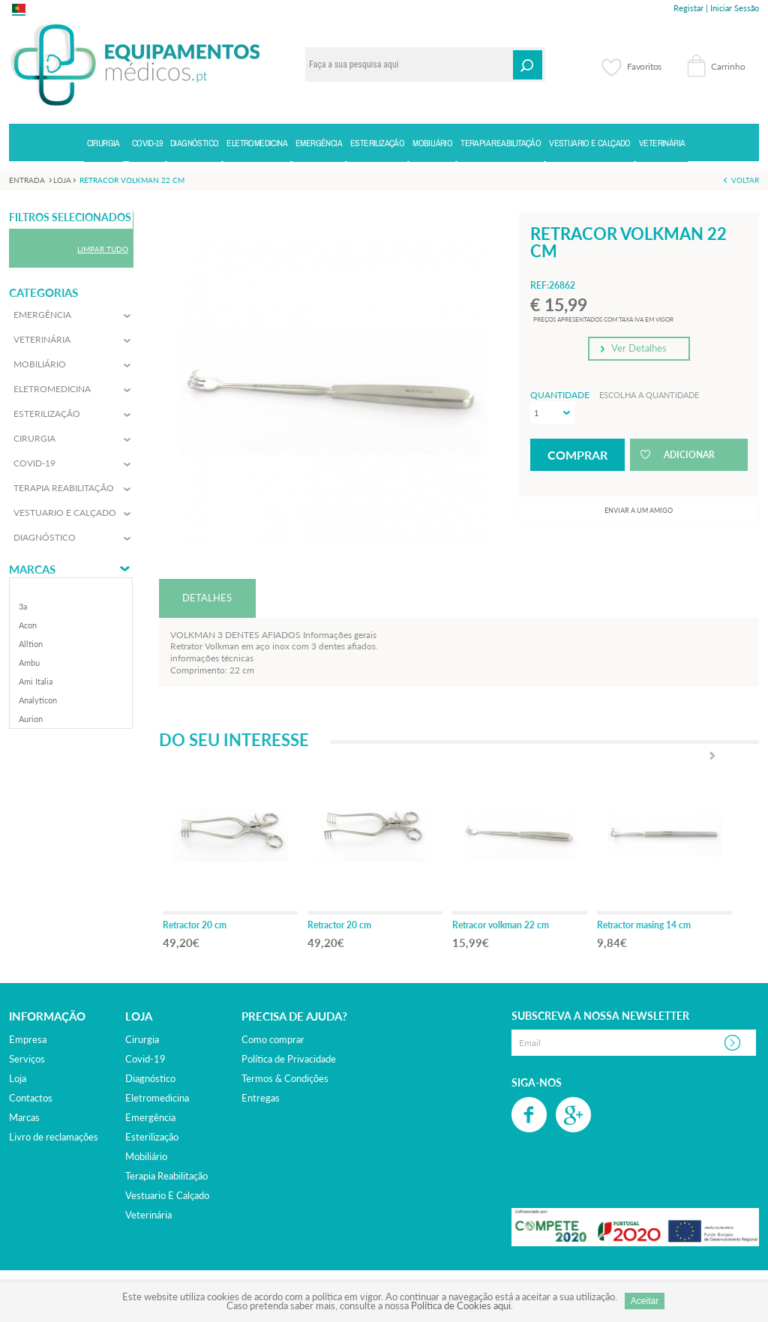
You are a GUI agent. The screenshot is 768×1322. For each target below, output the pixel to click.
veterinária (148, 1215)
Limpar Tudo (102, 248)
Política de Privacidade (289, 1059)
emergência (150, 1117)
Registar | (691, 8)
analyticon (38, 700)
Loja (17, 1078)
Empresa (27, 1039)
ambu (29, 662)
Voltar (745, 179)
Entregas (261, 1098)
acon (28, 625)
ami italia (35, 681)
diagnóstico (150, 1078)
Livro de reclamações (53, 1137)
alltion (31, 644)
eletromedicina (157, 1098)
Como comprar (273, 1039)
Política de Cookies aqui (461, 1306)
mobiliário (146, 1156)
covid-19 (145, 1059)
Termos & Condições (285, 1078)
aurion (31, 719)
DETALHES (207, 598)
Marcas (32, 569)
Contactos (30, 1098)
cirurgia (142, 1039)
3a (23, 606)
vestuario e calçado (167, 1195)
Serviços (27, 1059)
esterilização (151, 1137)
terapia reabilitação (166, 1176)
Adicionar (689, 454)
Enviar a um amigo (638, 510)
